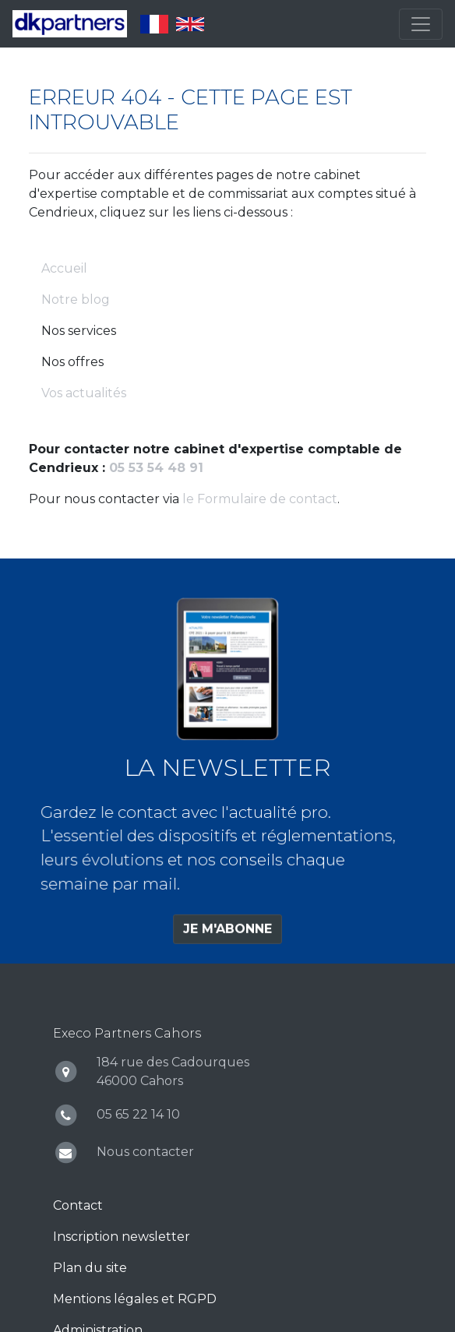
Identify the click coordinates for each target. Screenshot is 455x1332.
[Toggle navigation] (421, 24)
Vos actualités (83, 393)
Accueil (64, 268)
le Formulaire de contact (259, 499)
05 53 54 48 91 (156, 467)
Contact (78, 1205)
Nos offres (72, 361)
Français (154, 24)
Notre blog (75, 299)
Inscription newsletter (121, 1236)
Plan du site (90, 1267)
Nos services (78, 330)
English (190, 24)
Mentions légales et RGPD (135, 1298)
